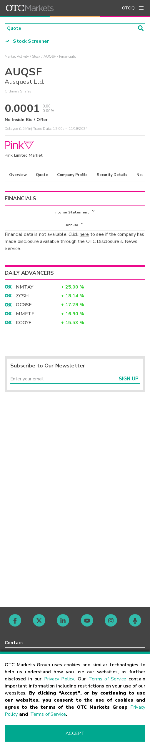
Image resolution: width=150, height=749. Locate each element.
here (84, 235)
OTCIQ (128, 8)
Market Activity (17, 56)
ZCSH (22, 297)
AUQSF (50, 56)
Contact (14, 642)
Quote (42, 175)
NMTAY (24, 288)
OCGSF (23, 306)
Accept (75, 733)
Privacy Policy (59, 679)
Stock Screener (27, 41)
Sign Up (129, 380)
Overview (18, 175)
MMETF (25, 315)
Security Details (112, 175)
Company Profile (72, 175)
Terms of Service (107, 679)
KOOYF (23, 324)
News (141, 175)
